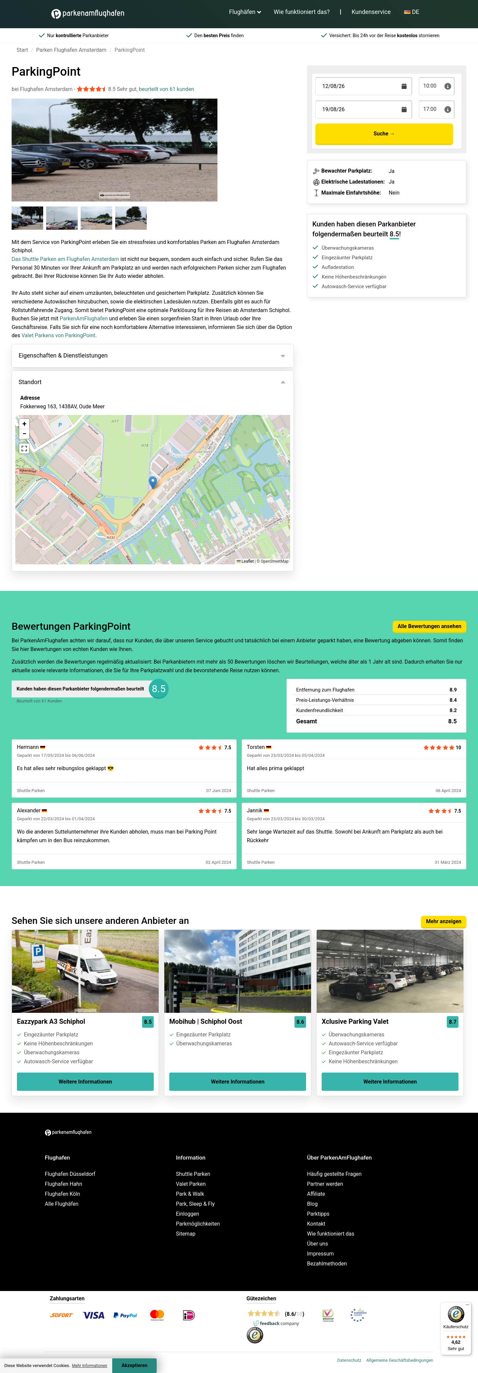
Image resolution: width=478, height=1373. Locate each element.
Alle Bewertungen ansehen (429, 626)
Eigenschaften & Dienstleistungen (63, 355)
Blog (312, 1204)
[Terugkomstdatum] (363, 86)
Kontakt (316, 1224)
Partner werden (325, 1184)
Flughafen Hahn (63, 1184)
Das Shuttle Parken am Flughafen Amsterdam (65, 259)
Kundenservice (371, 11)
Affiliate (316, 1194)
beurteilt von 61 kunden (166, 89)
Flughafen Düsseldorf (70, 1174)
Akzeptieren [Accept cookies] (134, 1365)
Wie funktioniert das (330, 1234)
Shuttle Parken (193, 1174)
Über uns (317, 1244)
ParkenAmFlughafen (84, 318)
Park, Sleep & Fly (195, 1204)
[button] (153, 483)
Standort (30, 381)
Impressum (320, 1254)
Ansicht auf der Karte (52, 442)
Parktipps (318, 1214)
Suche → (384, 133)
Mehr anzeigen (443, 921)
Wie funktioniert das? (302, 11)
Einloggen (187, 1214)
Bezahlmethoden (327, 1263)
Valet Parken (191, 1184)
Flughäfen (242, 11)
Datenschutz (349, 1360)
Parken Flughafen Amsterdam (71, 50)
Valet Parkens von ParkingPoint (58, 335)
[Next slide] (210, 144)
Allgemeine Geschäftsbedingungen (399, 1360)
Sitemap (186, 1234)
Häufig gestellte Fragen (334, 1174)
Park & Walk (190, 1194)
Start (22, 50)
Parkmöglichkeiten (198, 1224)
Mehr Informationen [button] (89, 1365)
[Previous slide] (18, 144)
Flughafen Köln (62, 1194)
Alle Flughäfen (61, 1204)
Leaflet (245, 561)
